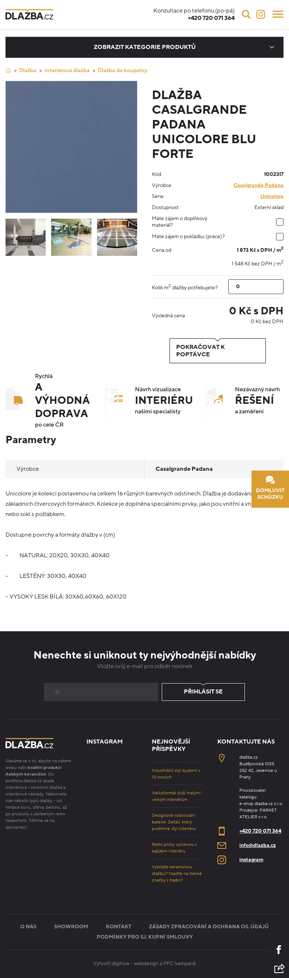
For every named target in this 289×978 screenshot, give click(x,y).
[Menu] (277, 13)
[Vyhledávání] (246, 14)
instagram (251, 859)
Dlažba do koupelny (122, 70)
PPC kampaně (179, 963)
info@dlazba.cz (257, 845)
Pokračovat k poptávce (218, 350)
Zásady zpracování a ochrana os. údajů (209, 926)
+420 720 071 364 (260, 830)
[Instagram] (260, 14)
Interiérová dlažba (67, 70)
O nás (28, 926)
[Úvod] (8, 70)
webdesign (146, 963)
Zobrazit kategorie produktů (145, 47)
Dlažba (27, 70)
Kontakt (118, 926)
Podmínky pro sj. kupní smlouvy (145, 936)
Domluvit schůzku (270, 488)
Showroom (71, 926)
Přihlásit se (203, 692)
